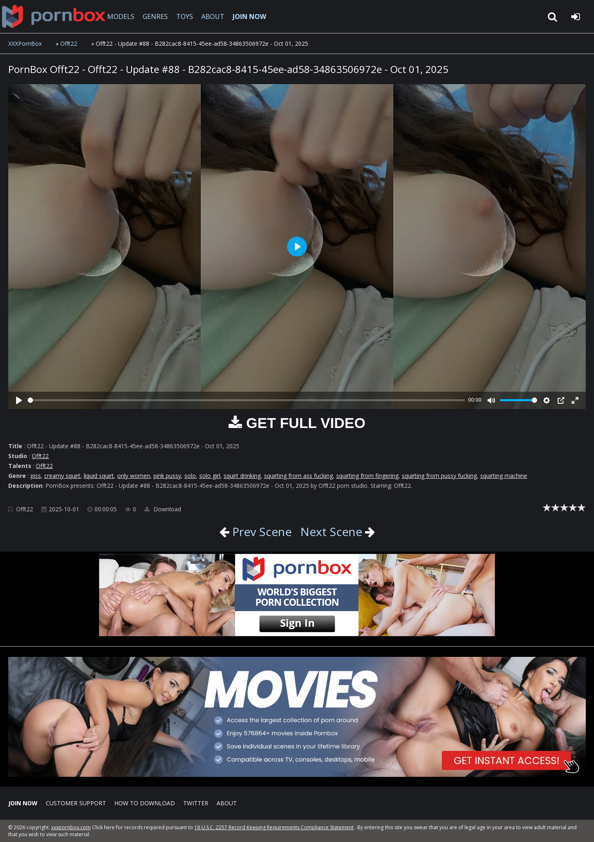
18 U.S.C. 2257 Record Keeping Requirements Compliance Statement (274, 827)
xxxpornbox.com (71, 827)
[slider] (246, 400)
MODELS (120, 16)
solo (190, 476)
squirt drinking (242, 476)
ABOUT (212, 16)
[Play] (19, 400)
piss (36, 476)
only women (133, 476)
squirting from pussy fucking (439, 476)
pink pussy (167, 476)
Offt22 (68, 43)
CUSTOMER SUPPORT (76, 803)
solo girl (209, 476)
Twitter (195, 803)
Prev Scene (260, 531)
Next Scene (331, 531)
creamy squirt (62, 476)
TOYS (184, 16)
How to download (144, 803)
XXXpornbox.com (53, 16)
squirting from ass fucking (298, 476)
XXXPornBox (25, 43)
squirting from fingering (367, 476)
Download (162, 509)
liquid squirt (99, 476)
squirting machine (503, 476)
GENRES (155, 16)
